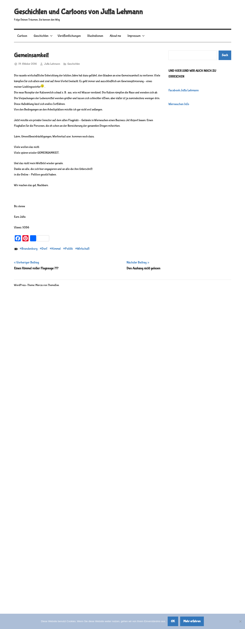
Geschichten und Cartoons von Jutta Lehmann (78, 11)
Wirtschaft (83, 249)
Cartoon (22, 36)
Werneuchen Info (178, 104)
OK (173, 621)
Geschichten (43, 36)
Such (225, 55)
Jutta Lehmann (52, 64)
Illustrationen (95, 36)
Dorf (44, 249)
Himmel (56, 249)
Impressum (136, 36)
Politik (69, 249)
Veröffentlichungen (69, 36)
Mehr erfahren (192, 621)
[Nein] (240, 621)
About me (115, 36)
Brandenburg (29, 249)
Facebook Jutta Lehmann (183, 90)
